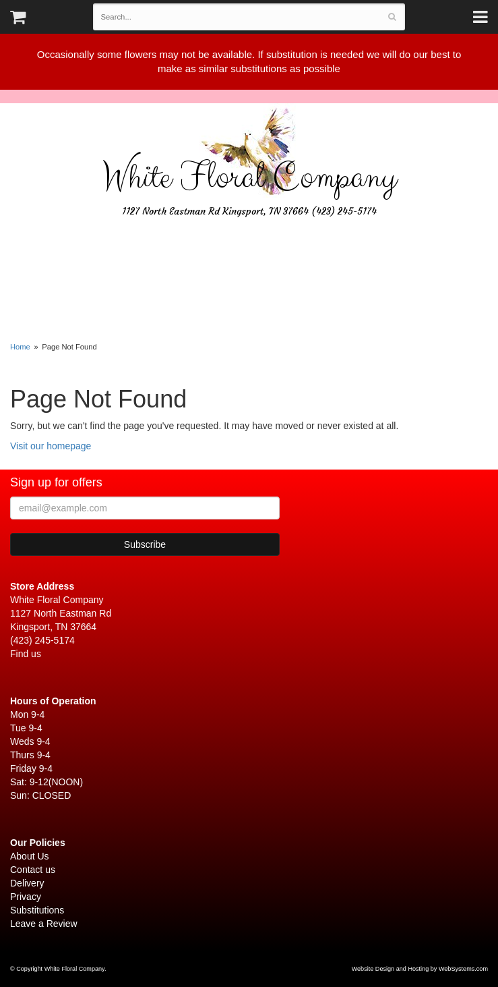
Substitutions (37, 910)
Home (20, 347)
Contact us (32, 869)
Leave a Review (43, 923)
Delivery (27, 883)
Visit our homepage (50, 446)
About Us (29, 856)
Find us (25, 653)
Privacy (25, 896)
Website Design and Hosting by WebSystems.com (420, 968)
